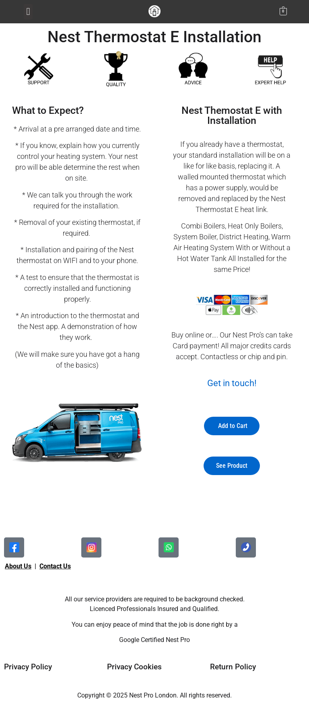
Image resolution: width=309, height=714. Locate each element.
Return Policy (233, 666)
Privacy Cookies (134, 666)
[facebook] (14, 547)
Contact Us (55, 566)
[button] (28, 11)
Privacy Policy (28, 666)
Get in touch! (232, 383)
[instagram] (169, 547)
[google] (246, 547)
